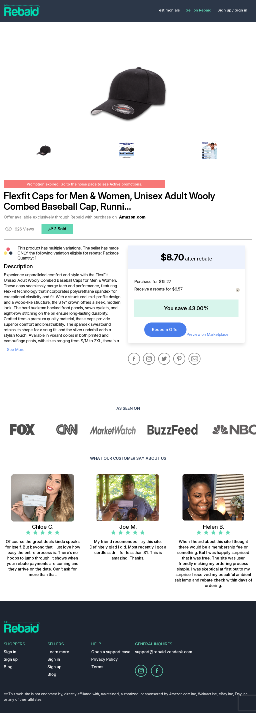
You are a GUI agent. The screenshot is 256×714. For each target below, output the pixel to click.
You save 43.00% (186, 308)
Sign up (11, 660)
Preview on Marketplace (209, 334)
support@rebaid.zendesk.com (163, 652)
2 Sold (57, 229)
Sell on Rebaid (199, 10)
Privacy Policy (104, 660)
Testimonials (168, 10)
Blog (8, 667)
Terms (97, 667)
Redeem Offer (165, 330)
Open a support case (110, 652)
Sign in (241, 10)
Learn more (58, 652)
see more (17, 349)
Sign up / (226, 10)
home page (88, 184)
